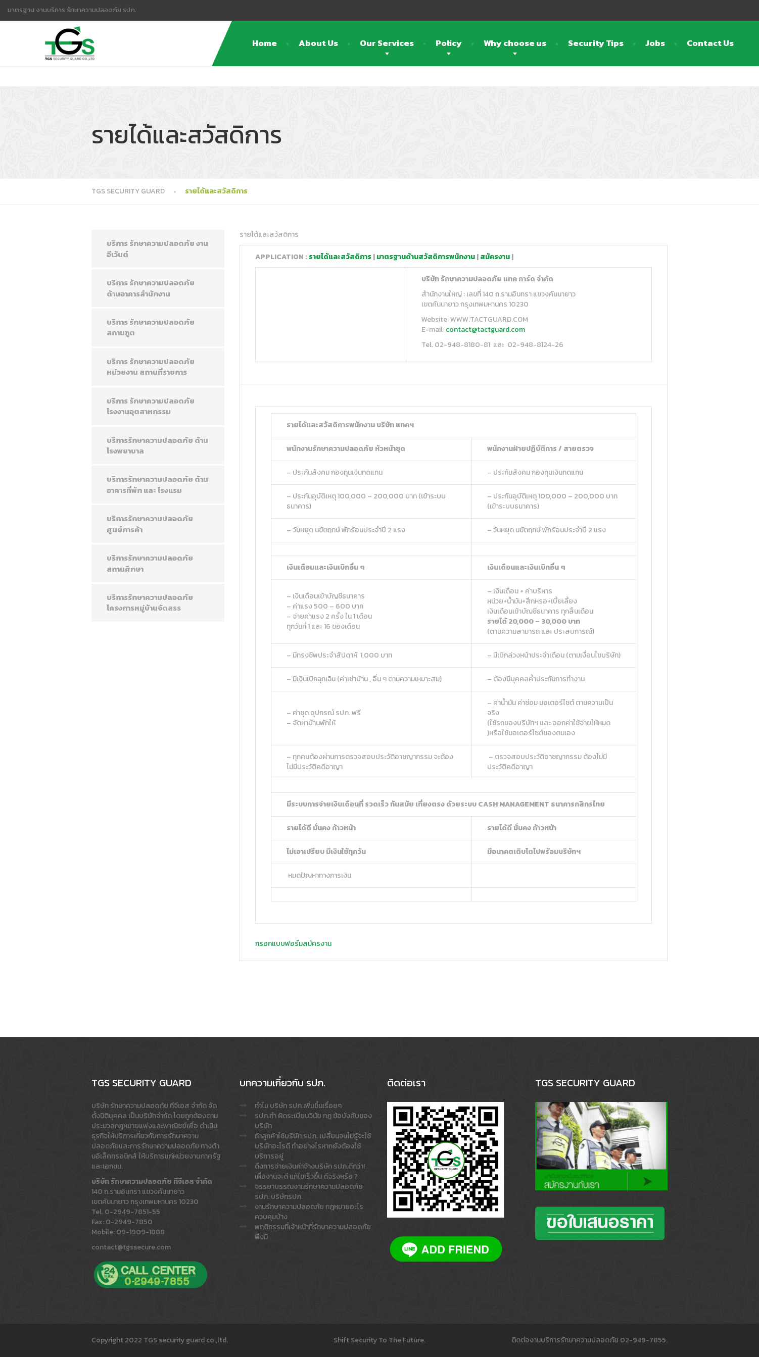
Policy (449, 42)
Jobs (655, 42)
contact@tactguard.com (485, 329)
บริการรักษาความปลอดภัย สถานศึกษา (150, 563)
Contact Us (710, 42)
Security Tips (596, 42)
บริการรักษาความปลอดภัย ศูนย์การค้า (150, 524)
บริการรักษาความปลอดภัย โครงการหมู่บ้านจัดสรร (150, 602)
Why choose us (515, 42)
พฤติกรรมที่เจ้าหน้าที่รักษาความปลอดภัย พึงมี (313, 1232)
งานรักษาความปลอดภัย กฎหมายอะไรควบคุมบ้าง (309, 1211)
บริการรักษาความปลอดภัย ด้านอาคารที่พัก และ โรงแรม (157, 484)
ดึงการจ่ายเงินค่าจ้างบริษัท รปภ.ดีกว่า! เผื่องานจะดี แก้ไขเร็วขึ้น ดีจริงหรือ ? (310, 1171)
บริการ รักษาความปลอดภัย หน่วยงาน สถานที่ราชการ (151, 367)
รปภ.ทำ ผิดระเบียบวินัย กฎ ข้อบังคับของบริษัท (313, 1121)
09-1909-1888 (140, 1232)
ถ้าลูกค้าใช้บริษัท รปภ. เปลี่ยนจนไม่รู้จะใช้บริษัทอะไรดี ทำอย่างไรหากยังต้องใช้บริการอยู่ (313, 1146)
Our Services (387, 42)
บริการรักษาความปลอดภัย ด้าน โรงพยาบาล (157, 445)
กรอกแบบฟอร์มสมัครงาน (293, 943)
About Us (318, 42)
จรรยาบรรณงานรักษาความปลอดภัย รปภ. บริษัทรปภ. (309, 1191)
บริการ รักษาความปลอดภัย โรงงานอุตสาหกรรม (151, 406)
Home (264, 42)
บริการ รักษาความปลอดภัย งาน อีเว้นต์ (157, 248)
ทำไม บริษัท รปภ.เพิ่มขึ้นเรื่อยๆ (298, 1105)
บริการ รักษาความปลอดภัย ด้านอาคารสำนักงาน (151, 288)
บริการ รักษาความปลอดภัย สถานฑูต (151, 327)
